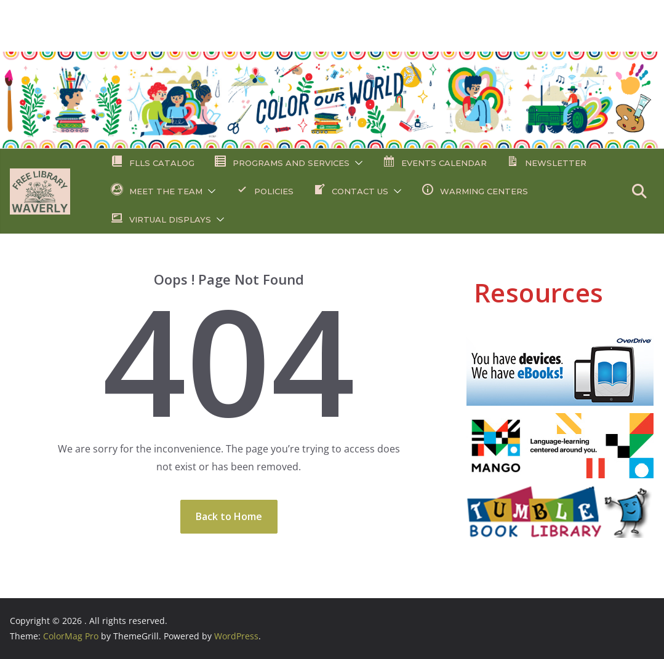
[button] (356, 163)
